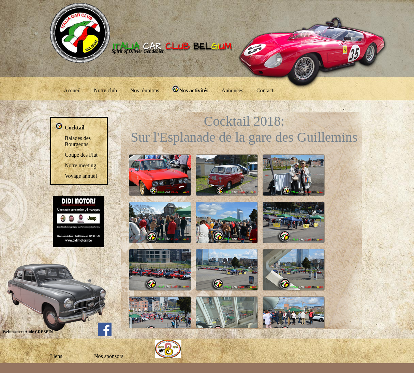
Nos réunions (144, 90)
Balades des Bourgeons (78, 141)
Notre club (105, 90)
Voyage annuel (81, 176)
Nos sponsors (108, 356)
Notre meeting (80, 165)
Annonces (232, 90)
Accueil (72, 90)
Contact (264, 90)
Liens (56, 356)
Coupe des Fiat (81, 155)
